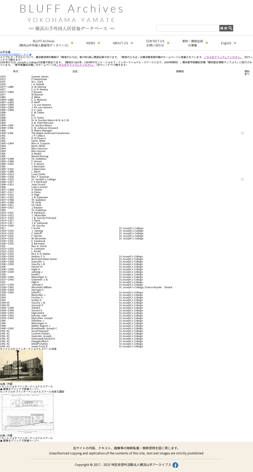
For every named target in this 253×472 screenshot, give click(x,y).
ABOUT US (123, 43)
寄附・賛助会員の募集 (195, 43)
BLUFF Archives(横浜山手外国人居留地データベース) (46, 43)
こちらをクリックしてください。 (223, 57)
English (228, 43)
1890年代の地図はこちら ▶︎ (16, 54)
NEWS (93, 43)
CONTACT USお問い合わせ (157, 43)
